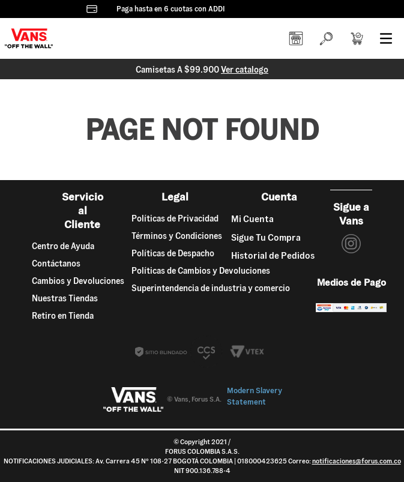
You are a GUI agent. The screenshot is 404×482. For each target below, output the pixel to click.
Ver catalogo (244, 69)
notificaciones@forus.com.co (356, 461)
